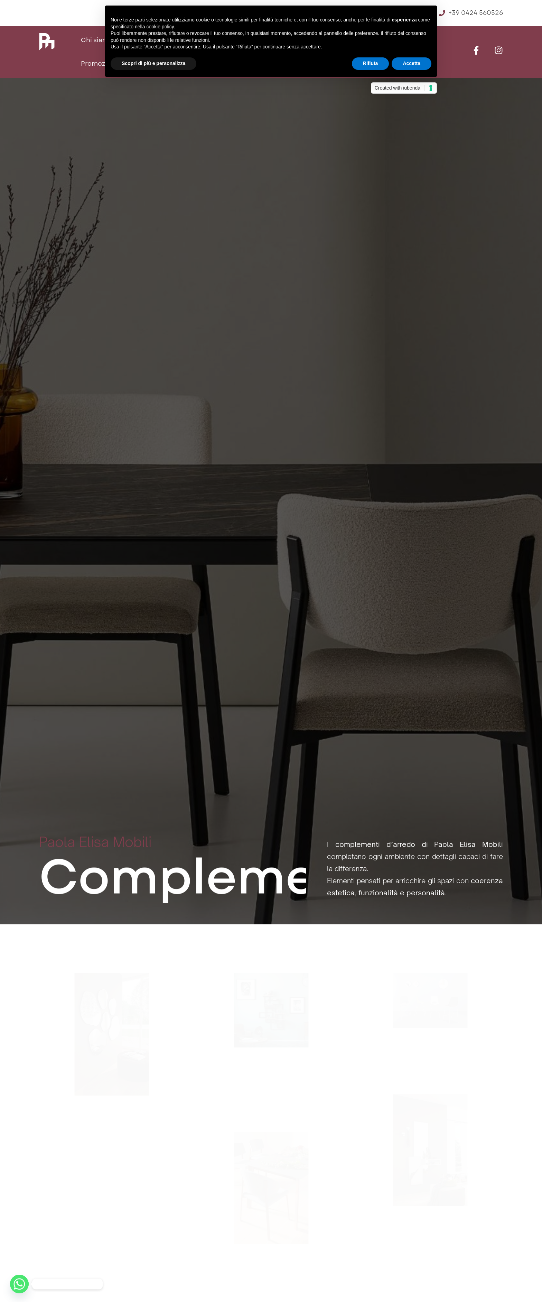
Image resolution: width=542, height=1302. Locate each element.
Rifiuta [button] (370, 63)
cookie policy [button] (160, 26)
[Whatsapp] (19, 1284)
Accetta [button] (411, 63)
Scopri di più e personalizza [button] (153, 63)
